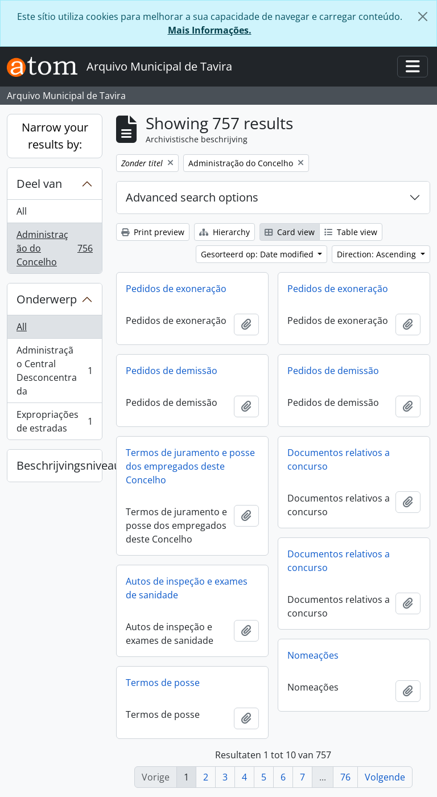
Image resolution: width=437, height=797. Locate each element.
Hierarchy (224, 232)
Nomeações (313, 655)
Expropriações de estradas (54, 421)
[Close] (422, 16)
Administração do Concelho (54, 248)
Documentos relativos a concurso (338, 459)
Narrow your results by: (55, 136)
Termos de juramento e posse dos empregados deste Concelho (190, 466)
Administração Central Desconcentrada (54, 370)
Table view (350, 232)
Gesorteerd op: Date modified (258, 254)
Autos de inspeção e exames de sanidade (187, 588)
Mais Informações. (210, 30)
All (22, 211)
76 (345, 777)
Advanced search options (192, 197)
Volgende (385, 777)
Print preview (152, 232)
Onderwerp (47, 299)
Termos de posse (163, 682)
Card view (290, 232)
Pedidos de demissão (171, 370)
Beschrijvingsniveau (59, 465)
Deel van (39, 183)
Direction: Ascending (377, 254)
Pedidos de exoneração (176, 288)
